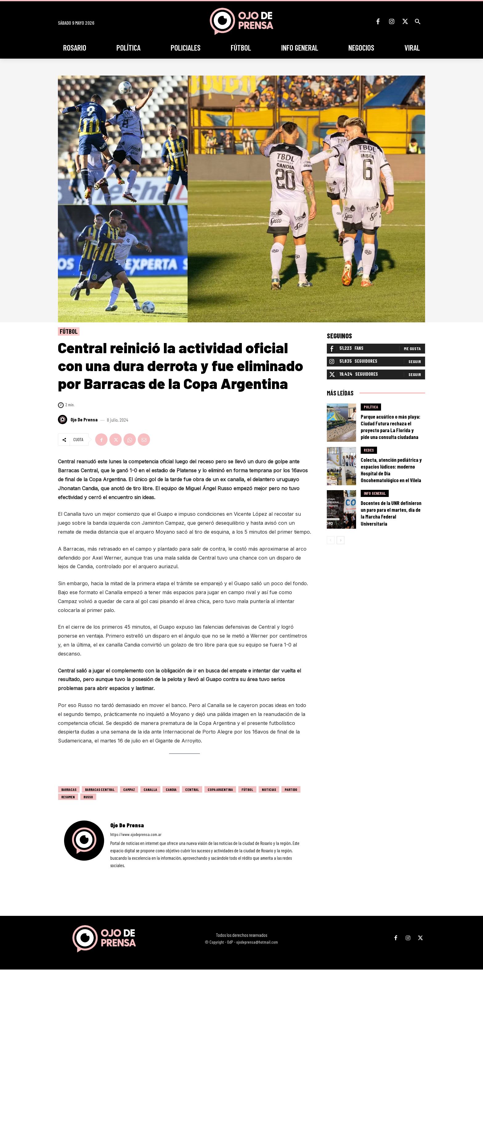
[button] (417, 21)
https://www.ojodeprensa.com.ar (135, 834)
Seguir (414, 361)
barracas (68, 789)
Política (371, 407)
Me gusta (412, 348)
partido (291, 789)
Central (192, 789)
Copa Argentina (220, 789)
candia (171, 789)
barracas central (100, 789)
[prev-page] (331, 540)
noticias (269, 789)
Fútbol (68, 331)
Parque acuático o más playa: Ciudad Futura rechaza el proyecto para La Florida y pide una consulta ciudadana (390, 427)
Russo (88, 797)
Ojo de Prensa (84, 419)
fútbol (247, 789)
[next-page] (340, 540)
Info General (375, 493)
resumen (68, 797)
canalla (150, 789)
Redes (369, 450)
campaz (129, 789)
